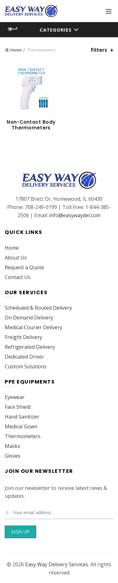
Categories (56, 30)
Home (16, 50)
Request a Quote (24, 267)
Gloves (12, 455)
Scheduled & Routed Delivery (38, 307)
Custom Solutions (26, 366)
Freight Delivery (23, 337)
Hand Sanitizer (22, 416)
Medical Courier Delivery (33, 327)
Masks (12, 446)
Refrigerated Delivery (30, 346)
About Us (16, 257)
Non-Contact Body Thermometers (31, 125)
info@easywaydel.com (74, 215)
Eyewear (15, 397)
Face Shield (18, 406)
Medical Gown (21, 426)
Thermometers (23, 436)
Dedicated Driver (24, 356)
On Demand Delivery (29, 317)
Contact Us (18, 277)
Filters (99, 50)
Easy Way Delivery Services (56, 564)
